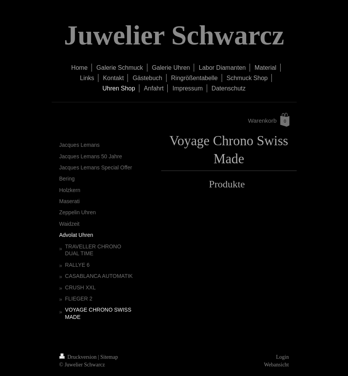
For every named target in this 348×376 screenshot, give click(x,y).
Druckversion (78, 357)
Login (282, 357)
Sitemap (109, 357)
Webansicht (276, 365)
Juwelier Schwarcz (174, 35)
